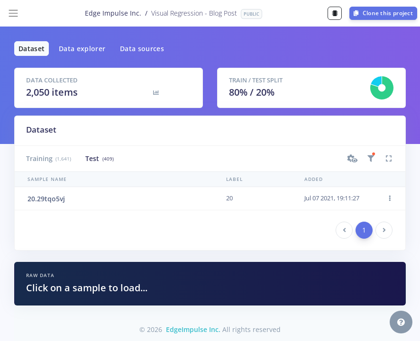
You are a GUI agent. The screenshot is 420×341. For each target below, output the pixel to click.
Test (99, 158)
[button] (353, 159)
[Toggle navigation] (13, 13)
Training (48, 158)
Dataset (31, 48)
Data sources (142, 48)
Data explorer (82, 48)
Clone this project (383, 13)
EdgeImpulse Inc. (193, 329)
